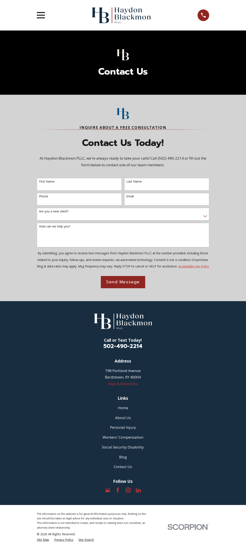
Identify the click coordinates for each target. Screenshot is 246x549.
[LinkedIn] (138, 490)
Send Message (123, 282)
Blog (123, 456)
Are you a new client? (54, 211)
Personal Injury (123, 427)
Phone (43, 196)
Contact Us (123, 466)
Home (123, 407)
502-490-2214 (122, 346)
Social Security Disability (123, 447)
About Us (123, 417)
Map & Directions (123, 383)
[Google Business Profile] (107, 490)
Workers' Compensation (123, 437)
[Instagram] (128, 490)
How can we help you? (54, 226)
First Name (46, 181)
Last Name (134, 181)
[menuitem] (43, 540)
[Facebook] (117, 490)
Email (130, 196)
